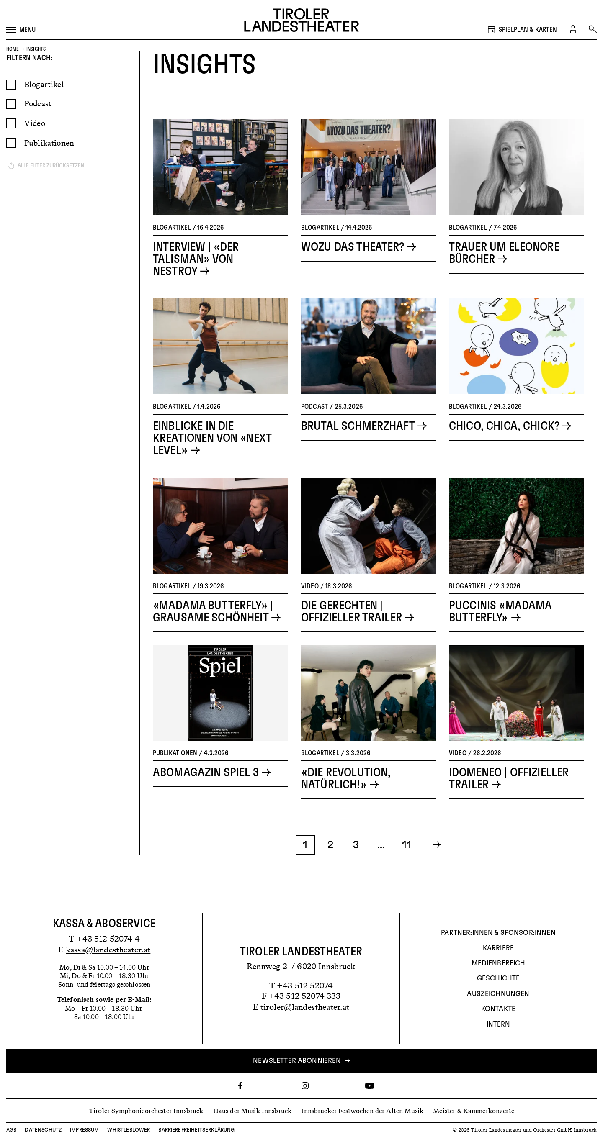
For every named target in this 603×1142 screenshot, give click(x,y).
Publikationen (49, 162)
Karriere (498, 948)
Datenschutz (43, 1129)
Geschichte (498, 978)
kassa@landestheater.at (108, 949)
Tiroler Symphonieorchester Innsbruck (146, 1110)
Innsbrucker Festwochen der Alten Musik (362, 1110)
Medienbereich (499, 963)
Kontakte (498, 1009)
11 (406, 864)
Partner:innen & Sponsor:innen (498, 932)
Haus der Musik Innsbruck (252, 1110)
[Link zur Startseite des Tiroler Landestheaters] (301, 21)
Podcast (38, 123)
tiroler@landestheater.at (305, 1007)
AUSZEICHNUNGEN (498, 994)
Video (34, 143)
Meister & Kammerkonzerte (473, 1110)
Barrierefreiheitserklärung (196, 1129)
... (381, 864)
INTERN (498, 1024)
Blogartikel (44, 104)
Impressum (84, 1129)
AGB (11, 1129)
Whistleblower (128, 1129)
